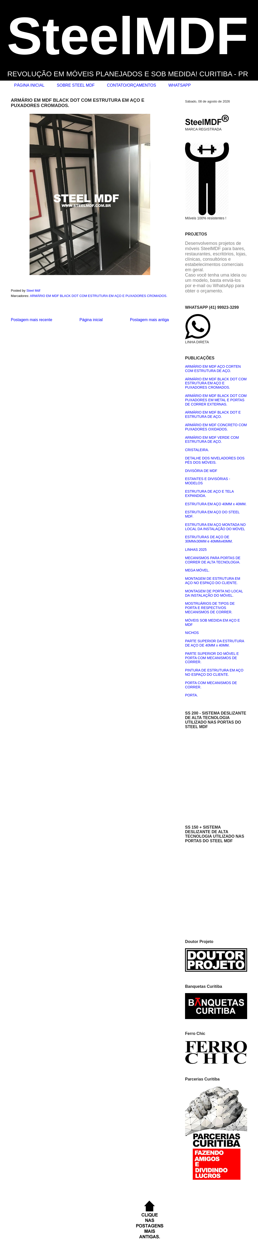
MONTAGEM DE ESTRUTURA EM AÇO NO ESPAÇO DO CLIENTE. (212, 581)
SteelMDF (127, 35)
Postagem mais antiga (149, 320)
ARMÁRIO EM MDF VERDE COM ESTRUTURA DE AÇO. (212, 439)
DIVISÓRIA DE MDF (201, 471)
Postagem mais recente (31, 320)
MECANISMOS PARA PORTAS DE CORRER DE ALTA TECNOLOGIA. (212, 560)
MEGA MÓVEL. (197, 570)
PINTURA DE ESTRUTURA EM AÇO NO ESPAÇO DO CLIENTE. (214, 672)
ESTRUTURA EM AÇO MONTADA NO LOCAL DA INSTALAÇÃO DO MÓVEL (215, 527)
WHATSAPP (179, 85)
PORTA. (191, 695)
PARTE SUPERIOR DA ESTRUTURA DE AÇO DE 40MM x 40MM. (214, 643)
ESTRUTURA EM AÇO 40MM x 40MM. (215, 504)
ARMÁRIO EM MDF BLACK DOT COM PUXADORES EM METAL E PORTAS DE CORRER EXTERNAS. (216, 400)
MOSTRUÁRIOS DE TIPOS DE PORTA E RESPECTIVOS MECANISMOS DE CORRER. (210, 607)
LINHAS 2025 (196, 550)
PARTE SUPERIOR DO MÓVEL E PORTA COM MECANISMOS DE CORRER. (212, 658)
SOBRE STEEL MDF (76, 85)
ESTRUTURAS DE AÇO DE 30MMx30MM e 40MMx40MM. (209, 539)
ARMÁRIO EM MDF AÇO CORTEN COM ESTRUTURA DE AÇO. (213, 368)
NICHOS (192, 633)
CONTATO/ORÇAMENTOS (131, 85)
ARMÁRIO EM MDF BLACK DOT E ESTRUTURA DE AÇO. (213, 414)
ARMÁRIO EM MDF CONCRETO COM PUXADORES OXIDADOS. (216, 427)
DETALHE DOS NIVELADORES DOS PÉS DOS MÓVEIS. (214, 460)
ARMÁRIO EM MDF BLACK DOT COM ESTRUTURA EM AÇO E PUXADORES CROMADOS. (98, 296)
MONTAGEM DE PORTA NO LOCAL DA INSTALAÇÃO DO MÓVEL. (214, 593)
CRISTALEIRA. (197, 450)
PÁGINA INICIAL (29, 85)
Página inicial (91, 320)
